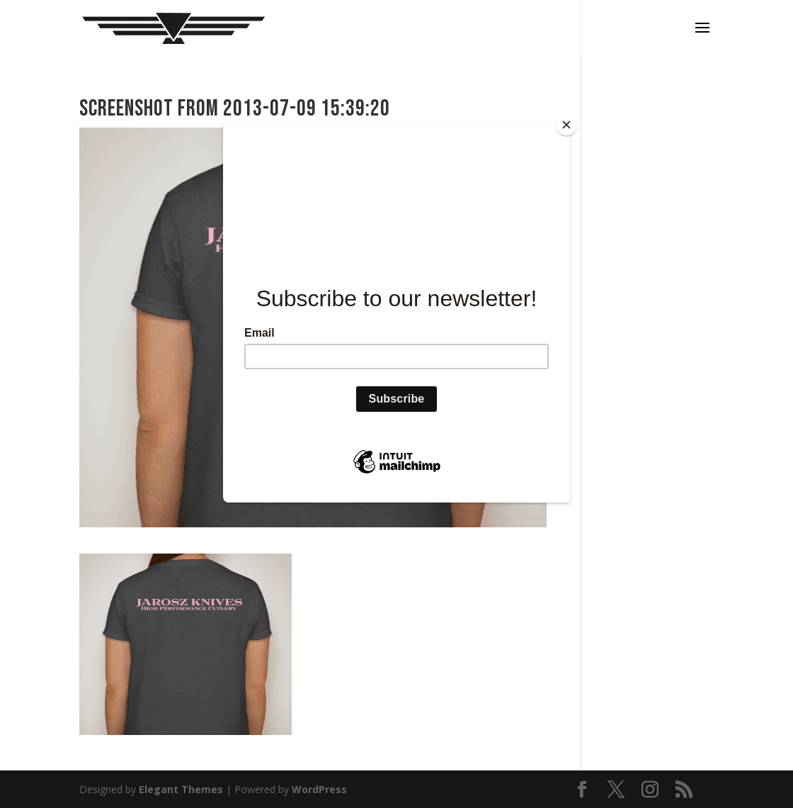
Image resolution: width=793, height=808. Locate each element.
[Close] (566, 124)
